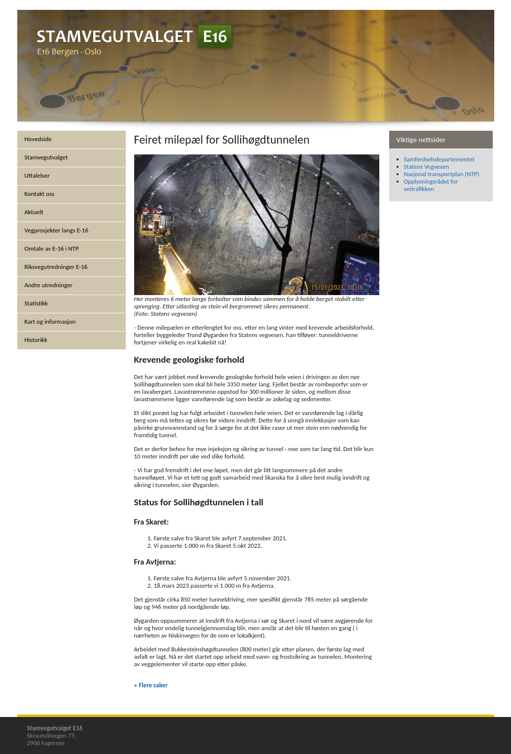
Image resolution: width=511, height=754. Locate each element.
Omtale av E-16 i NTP (52, 248)
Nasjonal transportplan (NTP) (441, 174)
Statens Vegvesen (426, 166)
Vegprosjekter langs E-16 (57, 230)
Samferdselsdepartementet (439, 159)
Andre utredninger (49, 285)
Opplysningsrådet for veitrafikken (431, 185)
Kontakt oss (40, 193)
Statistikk (36, 303)
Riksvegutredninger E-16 (56, 266)
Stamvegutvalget (46, 157)
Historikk (36, 339)
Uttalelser (37, 175)
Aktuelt (34, 212)
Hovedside (38, 139)
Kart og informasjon (50, 321)
